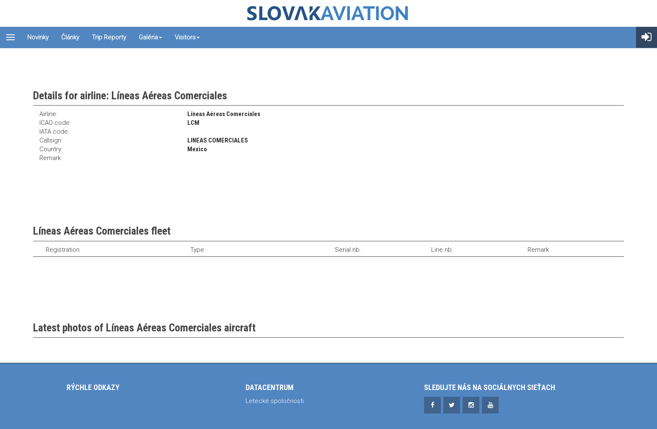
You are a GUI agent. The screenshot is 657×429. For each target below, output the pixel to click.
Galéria (150, 37)
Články (70, 37)
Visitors (187, 37)
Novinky (38, 37)
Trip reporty (109, 37)
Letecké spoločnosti (275, 401)
